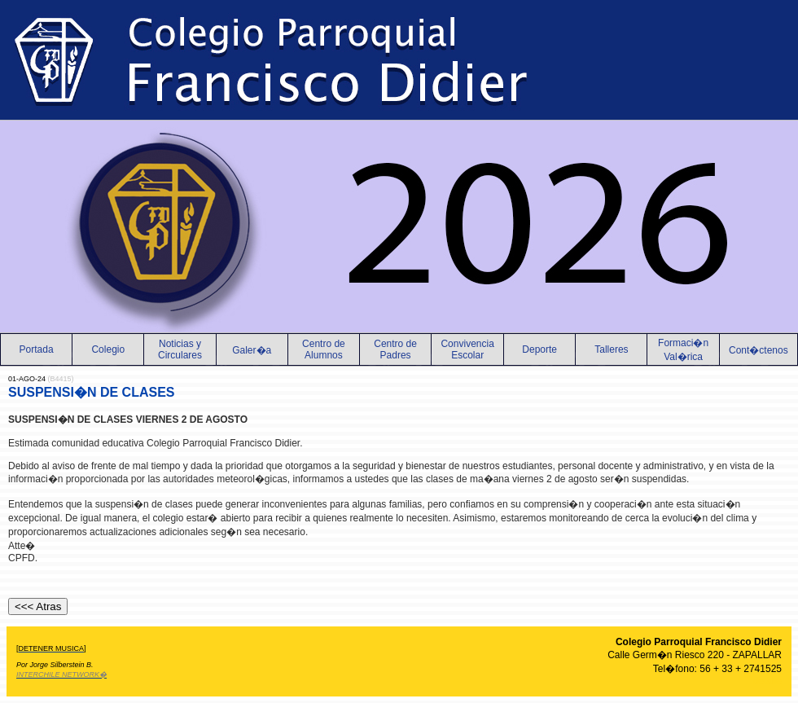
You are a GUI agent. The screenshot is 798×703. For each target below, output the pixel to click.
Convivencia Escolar (467, 349)
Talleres (611, 349)
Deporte (539, 349)
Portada (37, 349)
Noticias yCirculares (180, 349)
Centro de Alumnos (323, 349)
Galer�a (251, 350)
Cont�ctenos (758, 350)
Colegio (108, 349)
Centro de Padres (395, 349)
